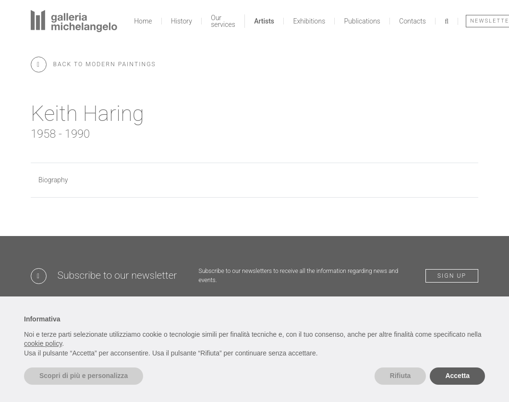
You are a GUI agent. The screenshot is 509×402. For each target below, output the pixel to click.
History (181, 21)
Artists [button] (264, 21)
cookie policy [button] (43, 343)
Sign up (451, 275)
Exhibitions (309, 21)
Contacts (412, 21)
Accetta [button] (457, 375)
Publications (362, 21)
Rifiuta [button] (400, 375)
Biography (53, 180)
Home (143, 21)
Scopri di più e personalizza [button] (83, 375)
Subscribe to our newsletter (117, 275)
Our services (223, 21)
